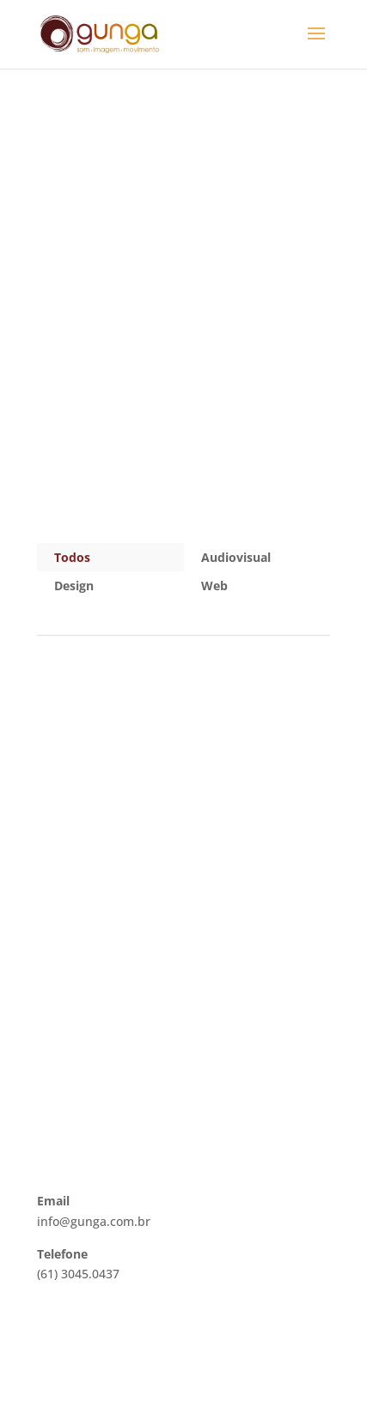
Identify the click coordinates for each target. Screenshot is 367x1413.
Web (214, 585)
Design (74, 585)
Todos (72, 557)
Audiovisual (236, 557)
